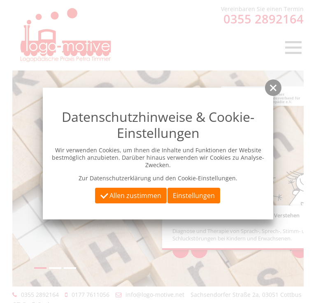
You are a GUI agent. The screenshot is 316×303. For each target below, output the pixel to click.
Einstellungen (194, 195)
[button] (273, 87)
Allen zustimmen (130, 195)
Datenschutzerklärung (120, 178)
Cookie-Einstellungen (207, 178)
